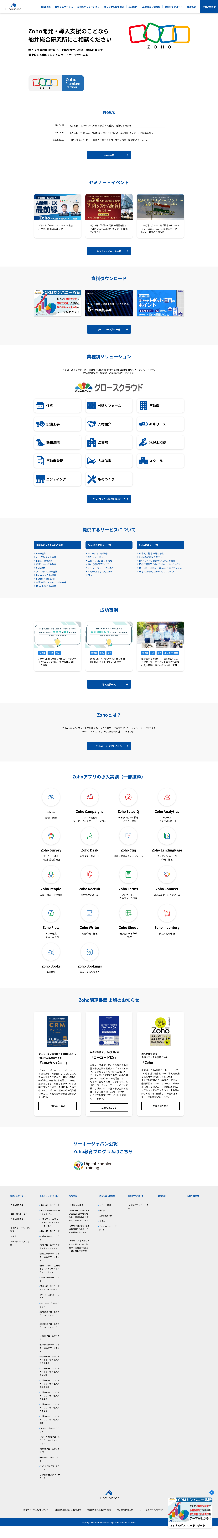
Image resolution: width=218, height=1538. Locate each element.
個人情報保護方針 (125, 1520)
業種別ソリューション (88, 6)
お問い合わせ (193, 1206)
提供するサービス (64, 6)
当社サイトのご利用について (36, 1520)
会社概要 (191, 6)
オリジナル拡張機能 (114, 6)
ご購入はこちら (57, 1114)
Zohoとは (46, 6)
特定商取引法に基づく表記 (99, 1520)
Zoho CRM (51, 819)
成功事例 (132, 6)
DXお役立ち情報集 (151, 6)
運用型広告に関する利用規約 (68, 1520)
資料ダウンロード (173, 6)
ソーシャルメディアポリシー (152, 1520)
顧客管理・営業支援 (51, 825)
